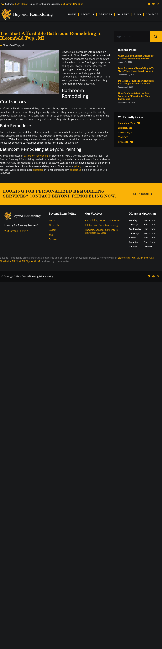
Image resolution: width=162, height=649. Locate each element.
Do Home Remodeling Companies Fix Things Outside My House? (136, 82)
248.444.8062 (20, 3)
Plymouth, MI (125, 142)
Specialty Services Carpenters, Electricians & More (101, 231)
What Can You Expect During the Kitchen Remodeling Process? (136, 57)
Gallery (123, 14)
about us (38, 169)
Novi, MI (123, 137)
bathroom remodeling (36, 155)
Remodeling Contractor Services (103, 220)
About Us (87, 14)
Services (105, 14)
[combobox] (132, 36)
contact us (75, 169)
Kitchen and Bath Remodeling (101, 225)
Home (72, 14)
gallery (77, 166)
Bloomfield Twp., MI (13, 45)
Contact (152, 14)
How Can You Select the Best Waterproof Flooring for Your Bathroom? (134, 96)
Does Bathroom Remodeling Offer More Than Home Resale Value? (136, 70)
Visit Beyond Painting (72, 3)
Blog (137, 14)
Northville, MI (126, 132)
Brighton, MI (125, 128)
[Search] (156, 36)
